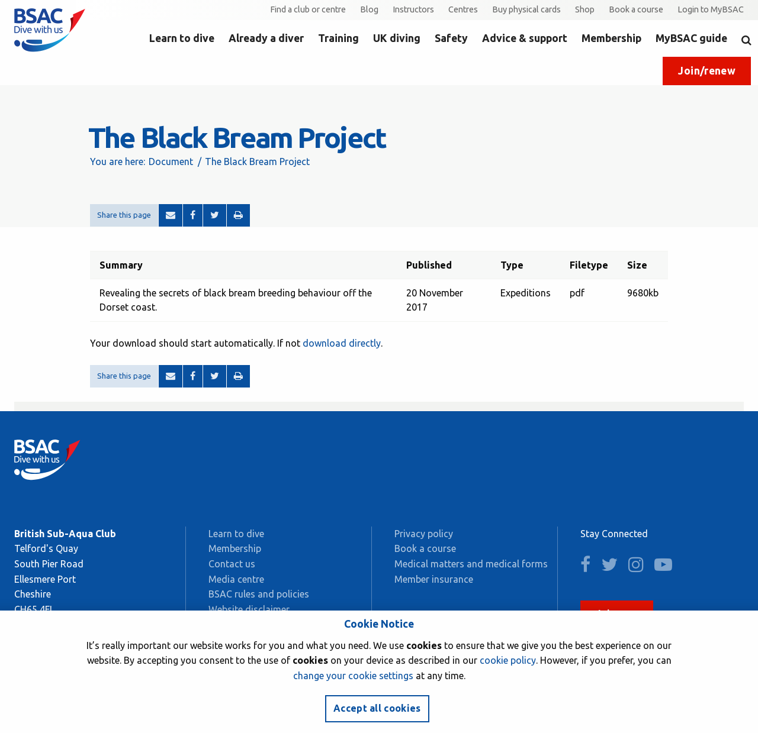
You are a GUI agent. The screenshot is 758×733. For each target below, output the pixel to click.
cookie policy (508, 660)
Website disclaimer (249, 609)
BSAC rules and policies (258, 594)
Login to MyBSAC (710, 9)
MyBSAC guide (691, 38)
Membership (611, 38)
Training (338, 38)
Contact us (231, 563)
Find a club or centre (308, 9)
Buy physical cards (526, 9)
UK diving (396, 38)
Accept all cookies (377, 708)
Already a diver (266, 38)
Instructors (413, 9)
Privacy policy (423, 533)
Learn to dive (181, 38)
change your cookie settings (353, 675)
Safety (451, 38)
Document (171, 161)
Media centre (236, 579)
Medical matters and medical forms (471, 563)
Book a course (636, 9)
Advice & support (524, 38)
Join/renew (706, 70)
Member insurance (433, 579)
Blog (369, 9)
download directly (342, 343)
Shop (585, 9)
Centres (463, 9)
